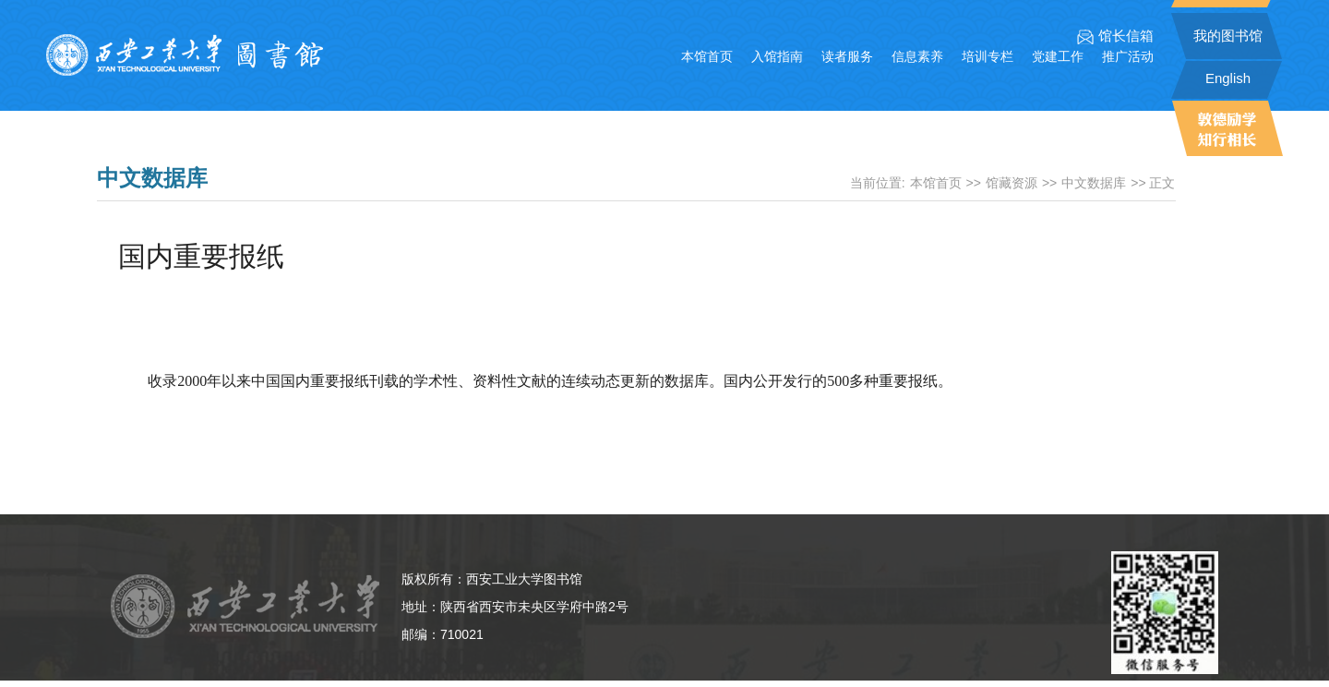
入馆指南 (777, 56)
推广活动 (1128, 56)
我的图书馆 (1228, 35)
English (1228, 78)
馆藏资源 (1011, 182)
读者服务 (847, 56)
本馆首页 (707, 56)
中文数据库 (1093, 182)
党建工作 (1058, 56)
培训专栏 (987, 56)
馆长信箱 (1115, 36)
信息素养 (917, 56)
